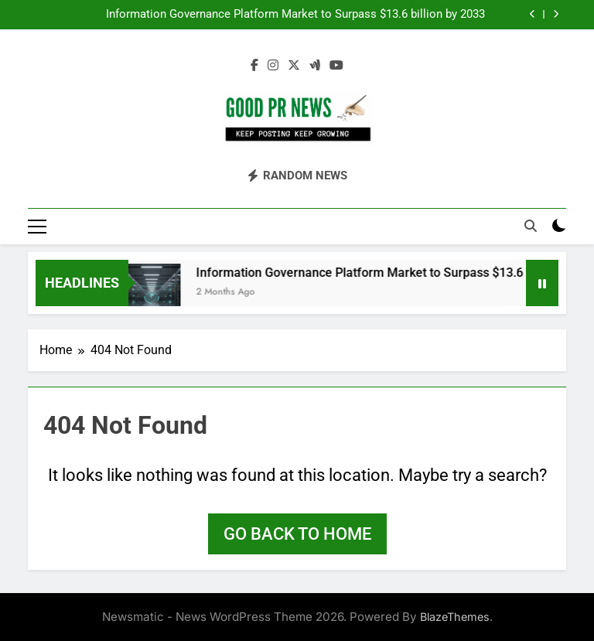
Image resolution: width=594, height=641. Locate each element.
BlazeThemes (455, 616)
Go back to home (297, 534)
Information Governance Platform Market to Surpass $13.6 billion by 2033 (295, 15)
